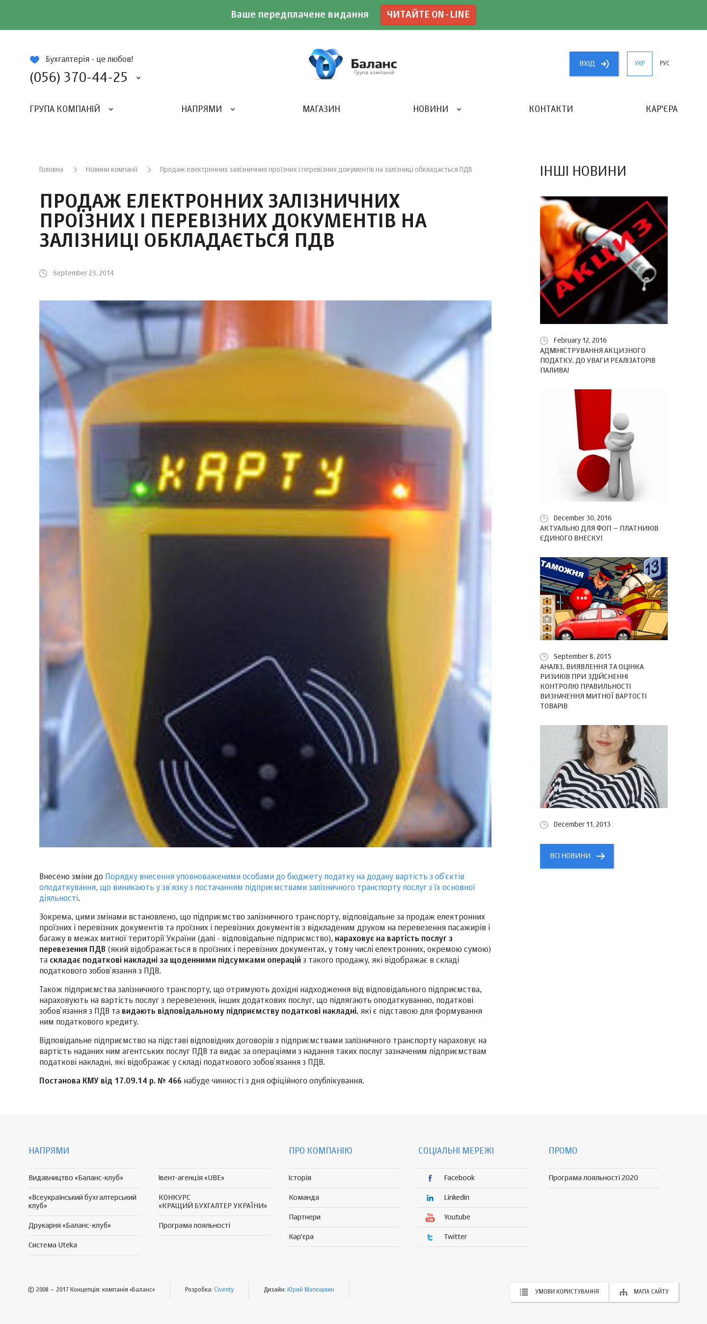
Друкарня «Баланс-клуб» (69, 1225)
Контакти (551, 109)
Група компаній (64, 109)
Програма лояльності (194, 1225)
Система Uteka (52, 1245)
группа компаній (353, 64)
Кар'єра (662, 109)
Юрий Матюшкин (310, 1290)
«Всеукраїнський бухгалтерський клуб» (82, 1202)
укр (640, 64)
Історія (300, 1178)
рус (665, 64)
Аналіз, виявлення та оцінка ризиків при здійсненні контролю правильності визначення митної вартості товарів (593, 686)
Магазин (321, 109)
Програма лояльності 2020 (593, 1178)
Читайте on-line (428, 15)
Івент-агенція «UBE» (191, 1178)
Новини (430, 109)
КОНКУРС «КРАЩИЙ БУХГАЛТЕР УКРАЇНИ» (213, 1202)
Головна (51, 169)
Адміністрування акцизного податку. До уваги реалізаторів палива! (597, 360)
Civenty (224, 1290)
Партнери (305, 1217)
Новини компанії (111, 169)
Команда (304, 1197)
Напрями (201, 109)
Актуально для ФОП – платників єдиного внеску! (599, 533)
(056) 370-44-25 (78, 78)
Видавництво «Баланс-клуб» (75, 1178)
